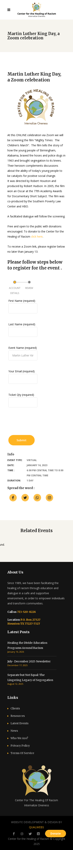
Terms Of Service (22, 753)
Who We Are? (19, 738)
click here (37, 236)
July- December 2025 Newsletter (29, 661)
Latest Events (19, 723)
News (14, 730)
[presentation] (38, 422)
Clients (15, 708)
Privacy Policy (20, 745)
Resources (18, 716)
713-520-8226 (26, 612)
